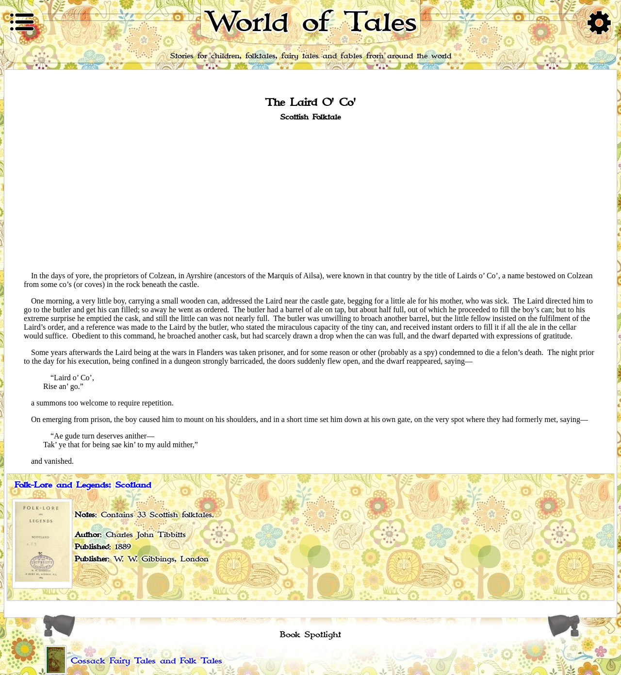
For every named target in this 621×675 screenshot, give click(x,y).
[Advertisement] (310, 196)
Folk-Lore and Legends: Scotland (83, 485)
